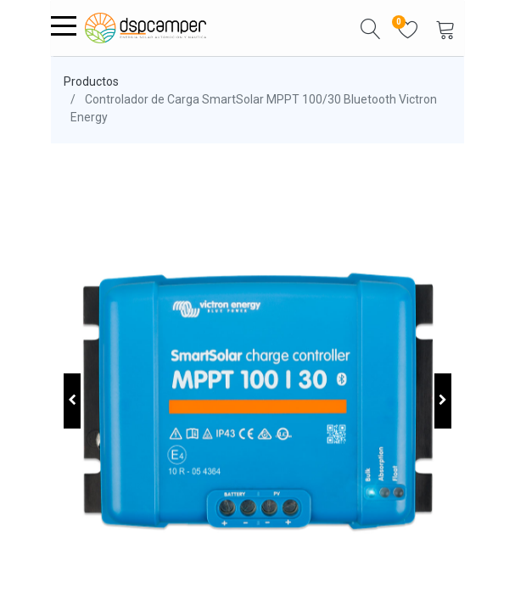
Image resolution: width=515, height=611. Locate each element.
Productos (91, 81)
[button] (370, 28)
